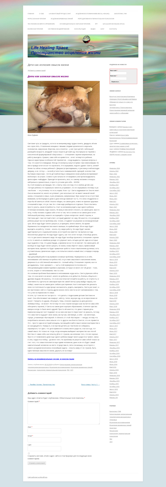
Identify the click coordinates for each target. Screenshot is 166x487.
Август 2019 (114, 259)
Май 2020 (113, 235)
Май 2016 (113, 367)
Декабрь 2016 (115, 348)
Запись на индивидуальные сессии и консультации (51, 359)
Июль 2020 (113, 229)
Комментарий (34, 401)
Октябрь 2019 (114, 254)
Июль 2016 (113, 362)
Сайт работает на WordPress (37, 477)
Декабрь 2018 (115, 282)
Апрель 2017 (114, 337)
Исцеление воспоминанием (59, 367)
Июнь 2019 (113, 265)
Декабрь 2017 (115, 315)
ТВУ (68, 370)
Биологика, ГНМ (115, 411)
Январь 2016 (114, 378)
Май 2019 (113, 268)
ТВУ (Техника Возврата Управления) (41, 24)
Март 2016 (113, 373)
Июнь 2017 (113, 331)
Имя (30, 427)
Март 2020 (113, 240)
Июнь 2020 (113, 232)
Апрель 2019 (114, 270)
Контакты (113, 29)
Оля (111, 143)
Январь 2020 (114, 246)
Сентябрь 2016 (115, 356)
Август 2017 (114, 326)
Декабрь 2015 (115, 381)
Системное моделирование (58, 29)
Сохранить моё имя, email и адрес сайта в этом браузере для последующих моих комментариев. (60, 457)
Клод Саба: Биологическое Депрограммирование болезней (124, 138)
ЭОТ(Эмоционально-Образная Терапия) (75, 24)
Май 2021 (113, 201)
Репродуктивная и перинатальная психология (96, 19)
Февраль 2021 (115, 210)
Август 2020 (114, 226)
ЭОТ (71, 370)
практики (113, 428)
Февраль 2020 (115, 243)
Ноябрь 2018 (114, 284)
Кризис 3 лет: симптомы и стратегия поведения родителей (122, 129)
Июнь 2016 (113, 364)
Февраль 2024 (115, 168)
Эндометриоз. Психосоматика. (121, 107)
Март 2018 (113, 306)
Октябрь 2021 (114, 188)
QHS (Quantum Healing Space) (113, 24)
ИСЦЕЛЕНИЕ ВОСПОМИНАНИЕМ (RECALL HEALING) (92, 14)
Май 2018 (113, 301)
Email (30, 436)
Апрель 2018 (114, 304)
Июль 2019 (113, 262)
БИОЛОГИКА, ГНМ (120, 14)
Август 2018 (114, 293)
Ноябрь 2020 (114, 218)
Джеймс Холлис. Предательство (41, 384)
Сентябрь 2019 (115, 257)
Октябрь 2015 (114, 386)
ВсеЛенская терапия (35, 29)
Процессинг (32, 370)
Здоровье (113, 420)
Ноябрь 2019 (114, 251)
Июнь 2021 (113, 199)
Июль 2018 (113, 295)
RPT (96, 24)
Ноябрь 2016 (114, 351)
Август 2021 (114, 193)
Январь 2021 (114, 212)
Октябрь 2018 (114, 287)
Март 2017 (113, 340)
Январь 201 (114, 398)
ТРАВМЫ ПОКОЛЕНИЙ (127, 149)
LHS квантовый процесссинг (60, 14)
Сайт (29, 445)
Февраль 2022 (115, 177)
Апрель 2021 (114, 204)
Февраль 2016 (115, 375)
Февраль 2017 (115, 342)
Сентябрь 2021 (115, 190)
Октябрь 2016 (114, 353)
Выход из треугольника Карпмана (122, 96)
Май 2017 (113, 334)
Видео (93, 29)
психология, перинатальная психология (51, 370)
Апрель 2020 (114, 237)
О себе (41, 14)
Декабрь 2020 (115, 215)
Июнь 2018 (113, 298)
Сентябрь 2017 (115, 323)
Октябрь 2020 (114, 221)
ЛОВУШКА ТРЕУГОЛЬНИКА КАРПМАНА (123, 99)
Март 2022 (113, 174)
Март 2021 (113, 207)
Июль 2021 (113, 196)
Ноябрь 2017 (114, 317)
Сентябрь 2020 (115, 223)
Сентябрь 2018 (115, 290)
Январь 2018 (114, 312)
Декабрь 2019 (115, 248)
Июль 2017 (113, 328)
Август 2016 (114, 359)
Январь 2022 (114, 179)
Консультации (80, 29)
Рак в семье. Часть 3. (90, 384)
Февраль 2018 (115, 309)
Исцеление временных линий (81, 367)
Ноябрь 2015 (114, 384)
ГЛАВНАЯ (31, 14)
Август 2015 (114, 389)
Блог (102, 29)
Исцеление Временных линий (62, 19)
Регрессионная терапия (37, 19)
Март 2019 (113, 273)
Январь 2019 (114, 279)
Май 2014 (113, 392)
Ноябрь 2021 (114, 185)
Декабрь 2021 (115, 182)
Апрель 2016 (114, 370)
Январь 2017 (114, 345)
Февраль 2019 (115, 276)
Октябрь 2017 (114, 320)
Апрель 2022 (114, 171)
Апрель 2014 (114, 395)
